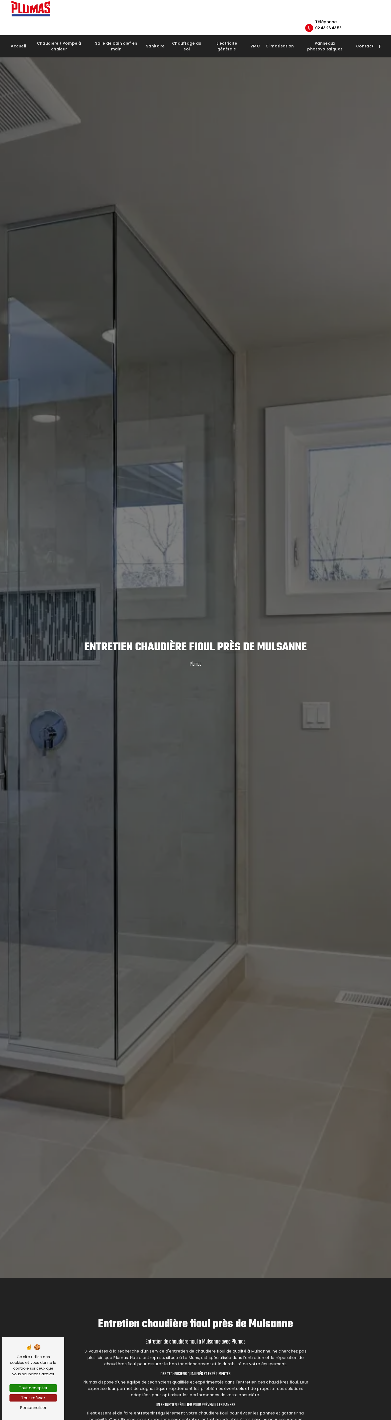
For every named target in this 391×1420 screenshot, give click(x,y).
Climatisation (280, 34)
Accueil (18, 34)
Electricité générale (226, 34)
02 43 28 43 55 (361, 13)
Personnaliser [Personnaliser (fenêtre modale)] (33, 1408)
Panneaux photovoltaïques (325, 34)
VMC (255, 34)
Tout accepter (33, 1388)
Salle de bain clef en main (116, 34)
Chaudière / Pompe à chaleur (59, 34)
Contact (365, 34)
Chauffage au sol (186, 34)
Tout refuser (33, 1398)
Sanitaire (155, 34)
